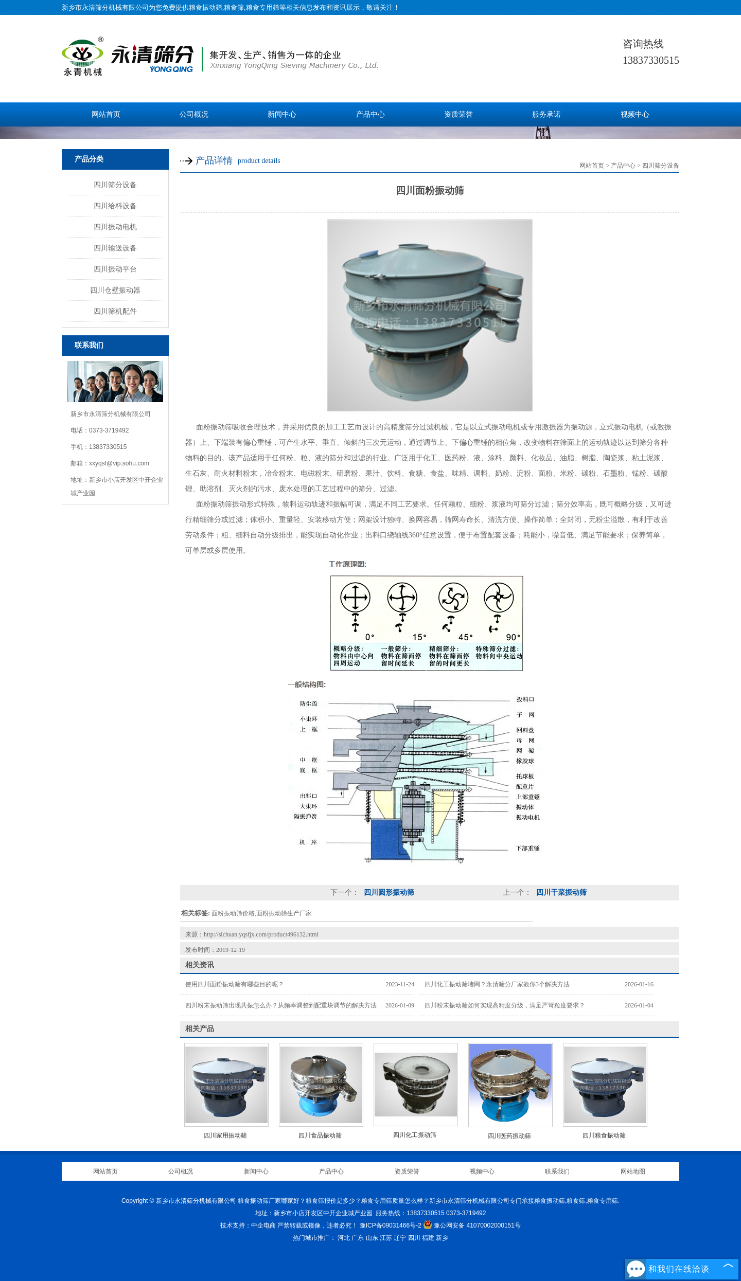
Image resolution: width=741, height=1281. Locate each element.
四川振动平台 (115, 269)
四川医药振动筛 (509, 1136)
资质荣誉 (458, 114)
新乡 (442, 1237)
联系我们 (557, 1171)
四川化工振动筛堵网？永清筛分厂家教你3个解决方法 (497, 984)
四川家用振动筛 (225, 1135)
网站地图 (633, 1171)
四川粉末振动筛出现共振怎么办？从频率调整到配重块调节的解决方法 (281, 1005)
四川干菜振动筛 (560, 892)
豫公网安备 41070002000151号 (472, 1225)
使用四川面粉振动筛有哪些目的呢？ (234, 984)
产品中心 (370, 114)
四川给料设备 (115, 206)
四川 (414, 1237)
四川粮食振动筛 (604, 1135)
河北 (344, 1237)
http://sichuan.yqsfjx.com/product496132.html (261, 934)
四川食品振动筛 (320, 1135)
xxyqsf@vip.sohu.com (119, 463)
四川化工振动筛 (414, 1135)
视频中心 (635, 114)
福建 (428, 1237)
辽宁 (400, 1237)
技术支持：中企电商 (248, 1225)
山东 (372, 1237)
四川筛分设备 (115, 185)
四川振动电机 (115, 227)
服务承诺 (546, 114)
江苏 (386, 1237)
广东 (357, 1237)
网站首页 (106, 114)
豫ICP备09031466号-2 (390, 1225)
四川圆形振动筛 (388, 892)
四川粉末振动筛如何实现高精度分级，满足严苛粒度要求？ (505, 1005)
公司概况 (194, 114)
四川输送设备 (115, 248)
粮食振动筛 (205, 7)
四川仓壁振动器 (115, 290)
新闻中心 (282, 114)
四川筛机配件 (115, 311)
